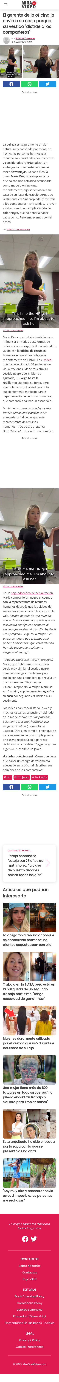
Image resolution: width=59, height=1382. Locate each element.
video (47, 360)
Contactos (29, 1272)
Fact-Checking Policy (29, 1296)
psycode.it (29, 1279)
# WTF (7, 777)
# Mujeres (21, 777)
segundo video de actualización (32, 593)
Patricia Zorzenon (25, 38)
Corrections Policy (29, 1303)
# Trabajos (39, 777)
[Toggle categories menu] (5, 4)
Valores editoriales (29, 1310)
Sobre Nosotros (30, 1266)
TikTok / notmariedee (18, 229)
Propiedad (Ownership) (29, 1316)
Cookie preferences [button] (29, 1347)
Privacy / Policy (29, 1340)
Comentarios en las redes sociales (29, 1323)
